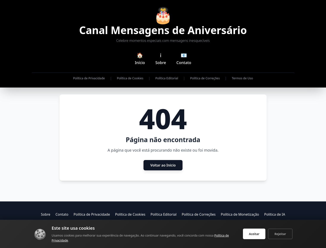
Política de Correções (205, 78)
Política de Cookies (130, 78)
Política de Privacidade (89, 78)
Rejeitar (280, 234)
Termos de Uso (242, 78)
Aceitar (254, 234)
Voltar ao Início (163, 165)
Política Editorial (166, 78)
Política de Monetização (240, 214)
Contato (61, 214)
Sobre (45, 214)
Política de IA (274, 214)
